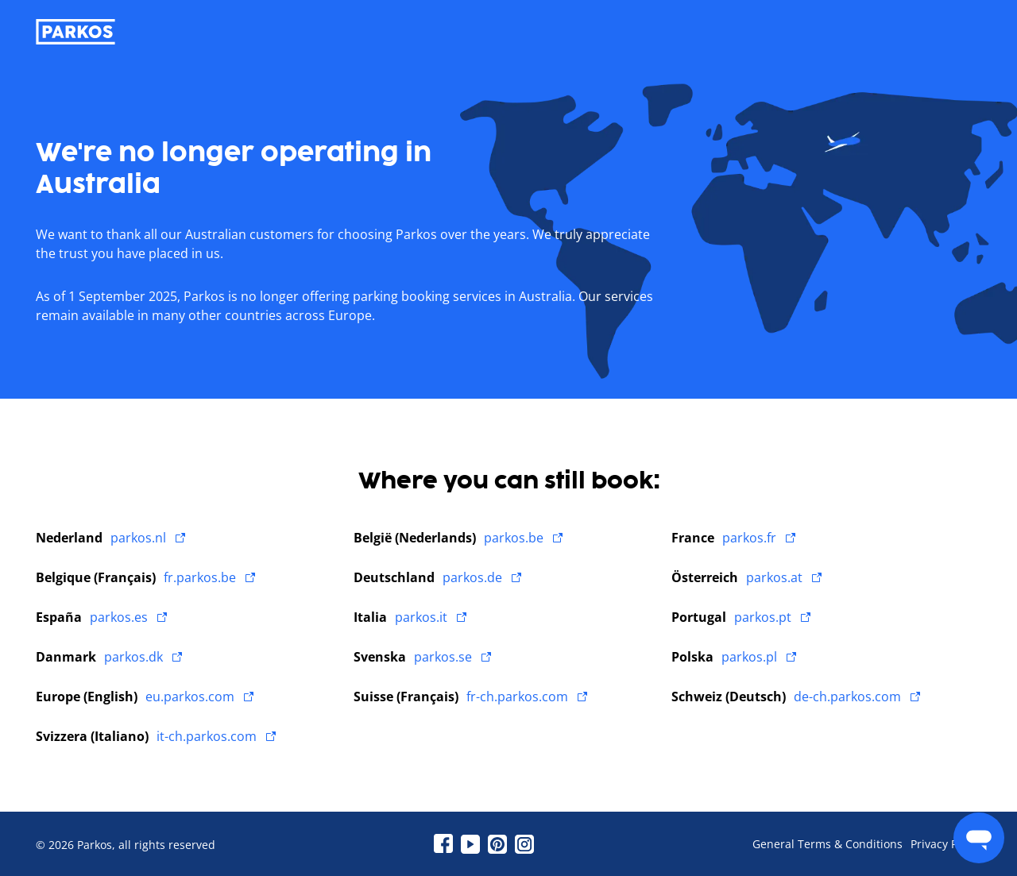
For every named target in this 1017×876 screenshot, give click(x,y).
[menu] (978, 837)
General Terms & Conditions (827, 844)
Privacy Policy (946, 844)
